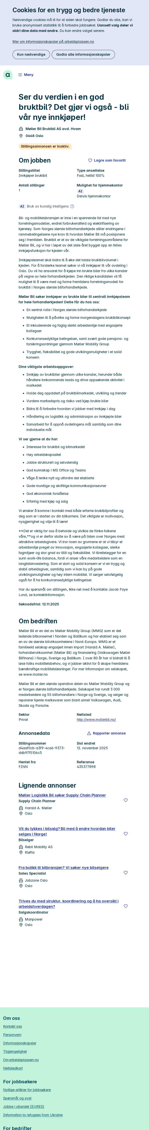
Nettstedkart (13, 1068)
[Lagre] (125, 800)
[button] (106, 733)
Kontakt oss (12, 1026)
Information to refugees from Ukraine (33, 1115)
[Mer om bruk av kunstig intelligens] (72, 206)
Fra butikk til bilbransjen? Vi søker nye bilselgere (64, 867)
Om (21, 1059)
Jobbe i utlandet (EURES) (23, 1106)
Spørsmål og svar (17, 1098)
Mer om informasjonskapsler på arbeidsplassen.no (53, 42)
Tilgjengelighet (15, 1051)
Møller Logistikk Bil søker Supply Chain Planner (62, 795)
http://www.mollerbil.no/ (96, 720)
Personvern (12, 1035)
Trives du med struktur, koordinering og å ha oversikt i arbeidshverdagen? (69, 904)
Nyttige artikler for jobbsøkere (27, 1090)
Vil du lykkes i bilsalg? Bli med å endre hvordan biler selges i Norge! (67, 831)
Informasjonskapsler (19, 1043)
